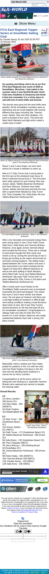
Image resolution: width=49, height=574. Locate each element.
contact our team (13, 508)
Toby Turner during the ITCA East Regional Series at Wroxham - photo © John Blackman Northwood (24, 358)
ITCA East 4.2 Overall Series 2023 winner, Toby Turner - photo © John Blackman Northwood (37, 424)
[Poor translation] (27, 531)
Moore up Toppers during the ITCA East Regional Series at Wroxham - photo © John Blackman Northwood (24, 160)
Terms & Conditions (18, 512)
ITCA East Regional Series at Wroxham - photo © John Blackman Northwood (24, 234)
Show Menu (24, 23)
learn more (34, 572)
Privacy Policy (32, 512)
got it (44, 572)
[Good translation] (19, 531)
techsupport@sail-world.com (31, 510)
